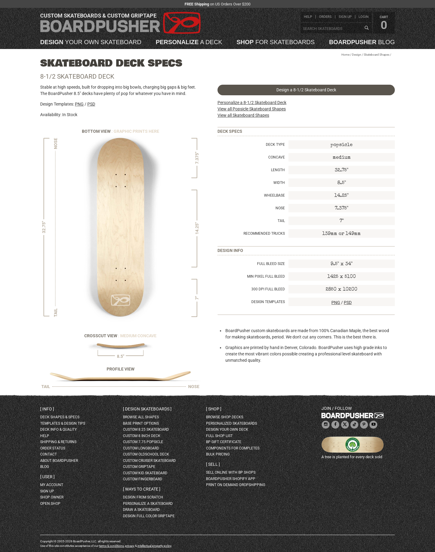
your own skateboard (90, 42)
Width (279, 183)
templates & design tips (62, 423)
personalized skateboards (231, 423)
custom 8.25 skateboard (146, 429)
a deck (189, 42)
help (308, 17)
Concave (276, 157)
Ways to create (141, 489)
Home (345, 54)
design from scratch (143, 497)
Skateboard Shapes (376, 54)
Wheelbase (274, 195)
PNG (79, 104)
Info (47, 409)
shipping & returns (58, 442)
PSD (91, 104)
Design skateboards (147, 409)
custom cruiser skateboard (149, 461)
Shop (213, 409)
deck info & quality (58, 429)
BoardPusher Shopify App (230, 479)
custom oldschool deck (146, 454)
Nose (280, 208)
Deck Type (275, 144)
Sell (213, 464)
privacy (129, 546)
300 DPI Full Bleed (268, 289)
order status (52, 448)
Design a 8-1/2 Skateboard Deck (306, 89)
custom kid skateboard (145, 473)
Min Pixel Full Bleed (266, 276)
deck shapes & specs (59, 417)
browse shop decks (224, 417)
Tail (281, 221)
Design (356, 54)
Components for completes (232, 448)
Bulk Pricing (218, 454)
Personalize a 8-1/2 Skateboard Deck (252, 102)
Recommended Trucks (264, 233)
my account (51, 485)
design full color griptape (149, 516)
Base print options (141, 423)
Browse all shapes (141, 417)
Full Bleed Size (271, 264)
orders (325, 17)
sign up (345, 17)
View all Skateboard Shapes (243, 115)
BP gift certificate (223, 442)
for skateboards (276, 42)
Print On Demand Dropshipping (235, 485)
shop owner (51, 497)
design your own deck (227, 429)
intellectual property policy (154, 546)
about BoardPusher (59, 461)
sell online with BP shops (231, 472)
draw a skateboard (141, 510)
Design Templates (268, 302)
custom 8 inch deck (141, 436)
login (364, 17)
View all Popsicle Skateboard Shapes (252, 108)
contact (48, 454)
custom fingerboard (142, 479)
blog (362, 42)
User (47, 476)
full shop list (219, 436)
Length (278, 170)
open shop (50, 503)
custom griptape (139, 467)
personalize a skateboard (148, 503)
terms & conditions (111, 546)
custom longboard (141, 448)
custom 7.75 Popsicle (143, 442)
